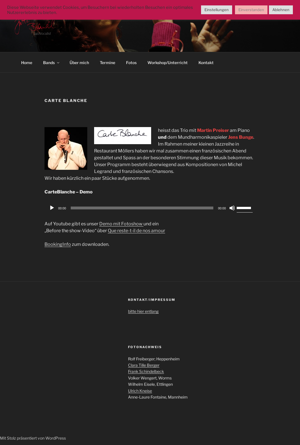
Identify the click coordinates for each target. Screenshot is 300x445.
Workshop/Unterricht (167, 62)
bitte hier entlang (143, 311)
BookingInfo (57, 244)
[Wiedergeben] (52, 208)
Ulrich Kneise (140, 390)
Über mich (79, 62)
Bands (51, 62)
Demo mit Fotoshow (121, 223)
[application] (150, 208)
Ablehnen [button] (280, 9)
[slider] (142, 208)
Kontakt (206, 62)
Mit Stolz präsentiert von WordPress (33, 438)
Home (26, 62)
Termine (107, 62)
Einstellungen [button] (216, 9)
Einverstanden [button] (251, 9)
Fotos (131, 62)
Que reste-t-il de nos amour (136, 230)
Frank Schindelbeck (146, 371)
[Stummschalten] (232, 208)
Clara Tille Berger (143, 365)
